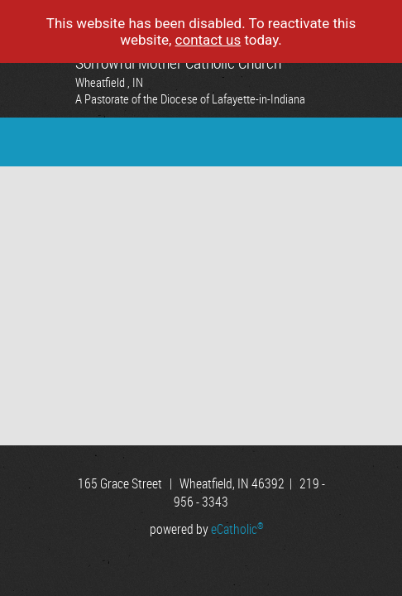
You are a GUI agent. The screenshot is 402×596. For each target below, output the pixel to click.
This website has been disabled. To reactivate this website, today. (201, 31)
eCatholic (237, 529)
